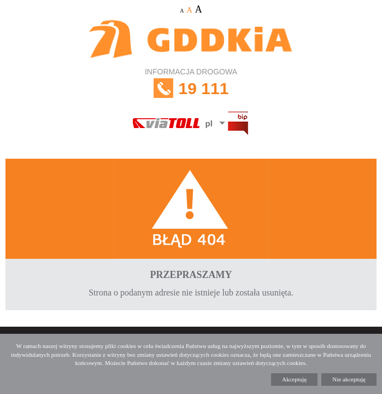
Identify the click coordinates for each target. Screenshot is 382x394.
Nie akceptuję (349, 379)
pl (209, 123)
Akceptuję (294, 379)
